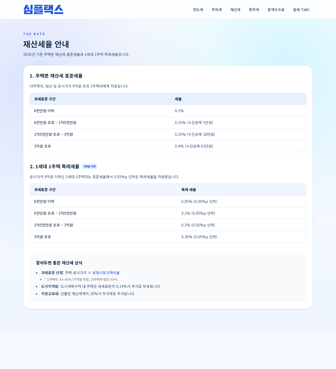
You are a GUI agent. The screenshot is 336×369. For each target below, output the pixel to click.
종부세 (254, 9)
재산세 (235, 9)
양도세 (198, 9)
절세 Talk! (301, 9)
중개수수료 (276, 9)
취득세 (217, 9)
